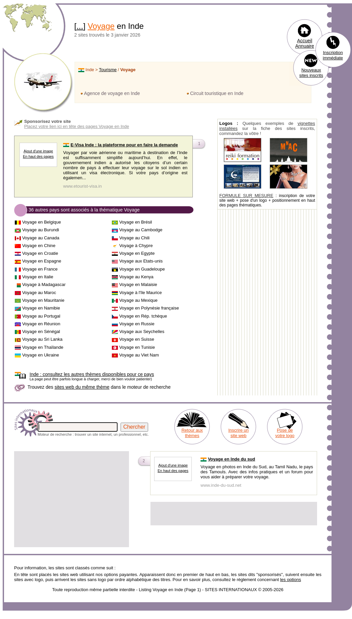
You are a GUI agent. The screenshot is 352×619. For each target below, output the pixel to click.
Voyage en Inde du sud (231, 459)
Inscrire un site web (238, 433)
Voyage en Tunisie (137, 347)
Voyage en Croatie (40, 253)
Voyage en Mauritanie (43, 300)
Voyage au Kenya (136, 276)
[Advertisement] (71, 499)
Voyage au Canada (40, 237)
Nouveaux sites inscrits (311, 72)
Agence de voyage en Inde (112, 93)
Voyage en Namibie (41, 308)
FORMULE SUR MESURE (246, 195)
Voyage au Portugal (41, 316)
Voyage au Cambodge (141, 229)
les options (290, 579)
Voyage (101, 26)
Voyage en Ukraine (40, 355)
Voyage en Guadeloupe (142, 269)
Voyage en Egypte (137, 253)
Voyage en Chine (38, 245)
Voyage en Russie (137, 323)
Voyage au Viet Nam (139, 355)
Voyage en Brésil (135, 222)
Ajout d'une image (38, 151)
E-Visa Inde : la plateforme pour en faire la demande (124, 144)
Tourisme (108, 69)
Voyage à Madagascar (43, 284)
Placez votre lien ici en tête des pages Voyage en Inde (76, 126)
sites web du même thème (81, 387)
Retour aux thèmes (192, 433)
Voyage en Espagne (41, 261)
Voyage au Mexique (138, 300)
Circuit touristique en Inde (217, 93)
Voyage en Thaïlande (42, 347)
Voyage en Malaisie (138, 284)
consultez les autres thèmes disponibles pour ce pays (92, 374)
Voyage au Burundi (40, 229)
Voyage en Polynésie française (149, 308)
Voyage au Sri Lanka (42, 339)
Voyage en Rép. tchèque (143, 316)
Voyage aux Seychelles (141, 331)
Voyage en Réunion (41, 323)
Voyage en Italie (37, 276)
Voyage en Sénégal (41, 331)
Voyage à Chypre (136, 245)
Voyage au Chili (134, 237)
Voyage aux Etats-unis (141, 261)
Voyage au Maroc (39, 292)
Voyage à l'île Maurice (140, 292)
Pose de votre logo (284, 433)
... (80, 26)
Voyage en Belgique (41, 222)
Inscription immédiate (333, 55)
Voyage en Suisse (136, 339)
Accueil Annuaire (304, 43)
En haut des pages (38, 156)
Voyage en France (40, 269)
